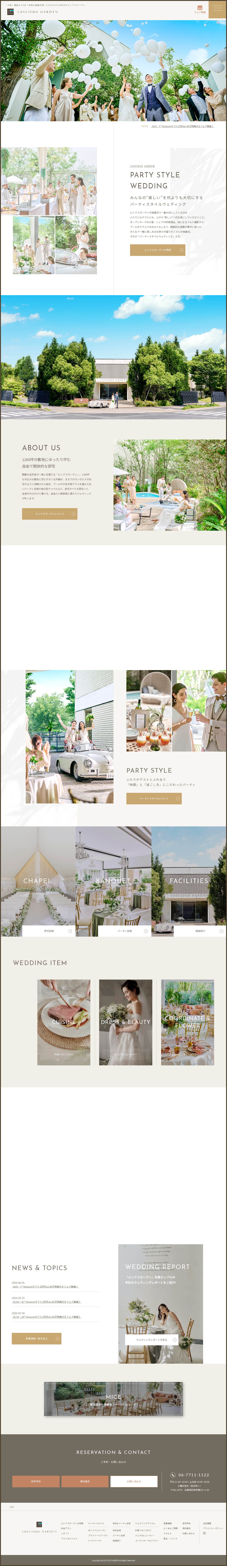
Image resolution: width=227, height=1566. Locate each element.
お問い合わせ (134, 1481)
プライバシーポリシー (213, 1528)
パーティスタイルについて (161, 798)
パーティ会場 (133, 932)
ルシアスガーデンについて (55, 514)
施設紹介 (209, 932)
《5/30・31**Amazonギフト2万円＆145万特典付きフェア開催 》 (46, 1303)
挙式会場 (58, 932)
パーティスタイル (96, 1523)
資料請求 (85, 1481)
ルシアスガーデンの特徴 (164, 251)
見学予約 (36, 1481)
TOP (12, 1506)
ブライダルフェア (69, 1538)
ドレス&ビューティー (131, 1056)
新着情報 (168, 1523)
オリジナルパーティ (97, 1530)
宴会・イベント (171, 1538)
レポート (65, 1533)
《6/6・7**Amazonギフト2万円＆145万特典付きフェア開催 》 (182, 126)
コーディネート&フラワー (192, 1056)
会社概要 (207, 1523)
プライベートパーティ (98, 1535)
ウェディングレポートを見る (156, 1341)
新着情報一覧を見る (43, 1340)
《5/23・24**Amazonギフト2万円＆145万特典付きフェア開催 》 (46, 1318)
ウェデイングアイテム (145, 1523)
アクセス (167, 1533)
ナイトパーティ (95, 1540)
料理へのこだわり (70, 1056)
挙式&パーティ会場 (121, 1523)
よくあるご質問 (171, 1528)
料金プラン (66, 1528)
